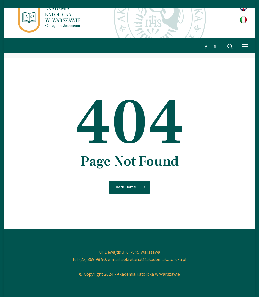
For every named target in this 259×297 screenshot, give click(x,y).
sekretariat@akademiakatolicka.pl (153, 259)
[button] (245, 46)
